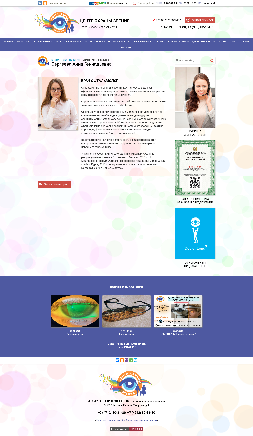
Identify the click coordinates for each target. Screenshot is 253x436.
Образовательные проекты (147, 41)
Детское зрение (41, 41)
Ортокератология (94, 41)
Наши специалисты (71, 60)
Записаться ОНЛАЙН (203, 20)
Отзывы (244, 41)
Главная (8, 41)
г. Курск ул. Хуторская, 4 (168, 20)
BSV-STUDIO (136, 429)
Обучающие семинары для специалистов (191, 41)
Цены (233, 41)
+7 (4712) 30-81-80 (141, 413)
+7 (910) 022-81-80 (201, 27)
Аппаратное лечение (67, 41)
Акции (222, 41)
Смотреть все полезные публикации (126, 345)
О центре (22, 41)
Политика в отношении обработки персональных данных (126, 420)
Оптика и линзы (117, 41)
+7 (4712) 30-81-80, (172, 27)
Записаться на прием (56, 184)
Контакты (126, 47)
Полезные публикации (126, 287)
